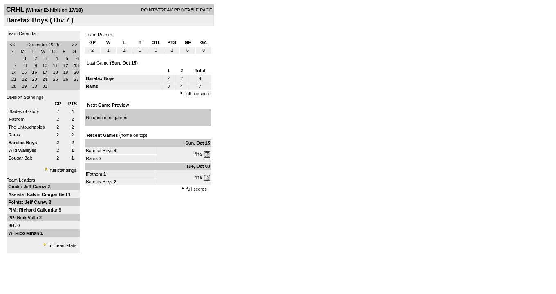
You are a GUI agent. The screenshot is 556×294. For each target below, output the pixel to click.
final (199, 153)
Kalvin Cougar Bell (47, 194)
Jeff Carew (35, 186)
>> (74, 44)
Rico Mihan (27, 233)
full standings (63, 170)
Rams (14, 134)
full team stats (62, 245)
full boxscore (198, 93)
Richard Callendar (38, 209)
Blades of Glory (23, 111)
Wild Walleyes (22, 150)
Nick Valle (28, 217)
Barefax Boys (99, 150)
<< (12, 44)
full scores (196, 189)
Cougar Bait (20, 158)
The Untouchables (26, 127)
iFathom (16, 119)
